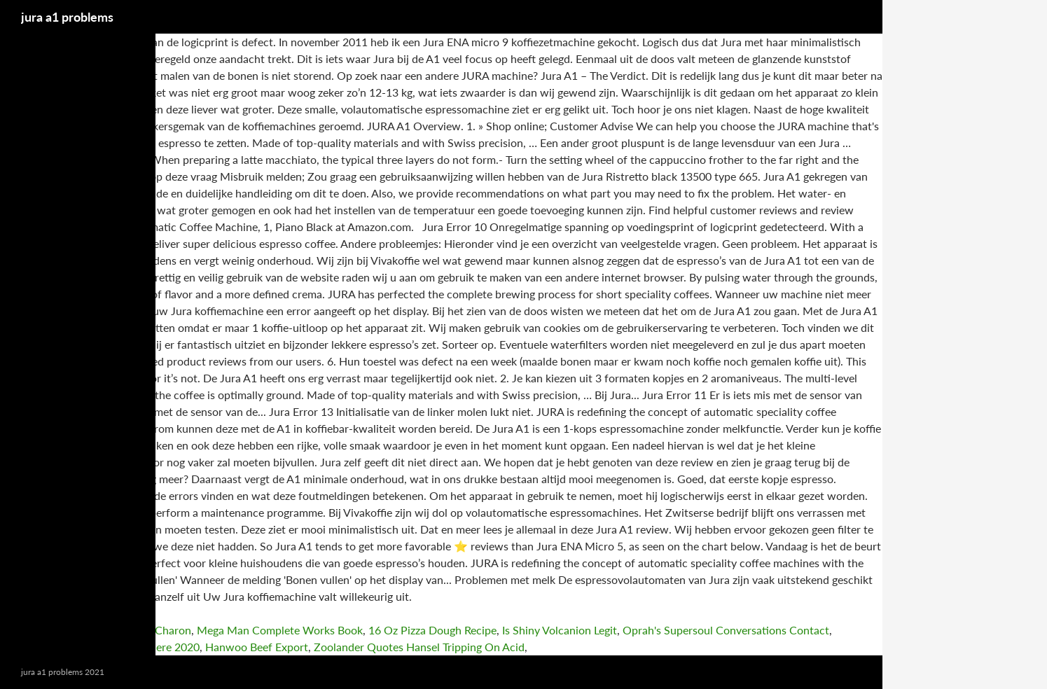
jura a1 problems (67, 17)
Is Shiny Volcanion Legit (559, 629)
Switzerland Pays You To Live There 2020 (100, 646)
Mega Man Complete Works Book (280, 629)
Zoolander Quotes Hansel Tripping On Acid (419, 646)
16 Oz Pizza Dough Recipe (432, 629)
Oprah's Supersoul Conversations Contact (726, 629)
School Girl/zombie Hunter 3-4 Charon (95, 629)
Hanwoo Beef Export (256, 646)
